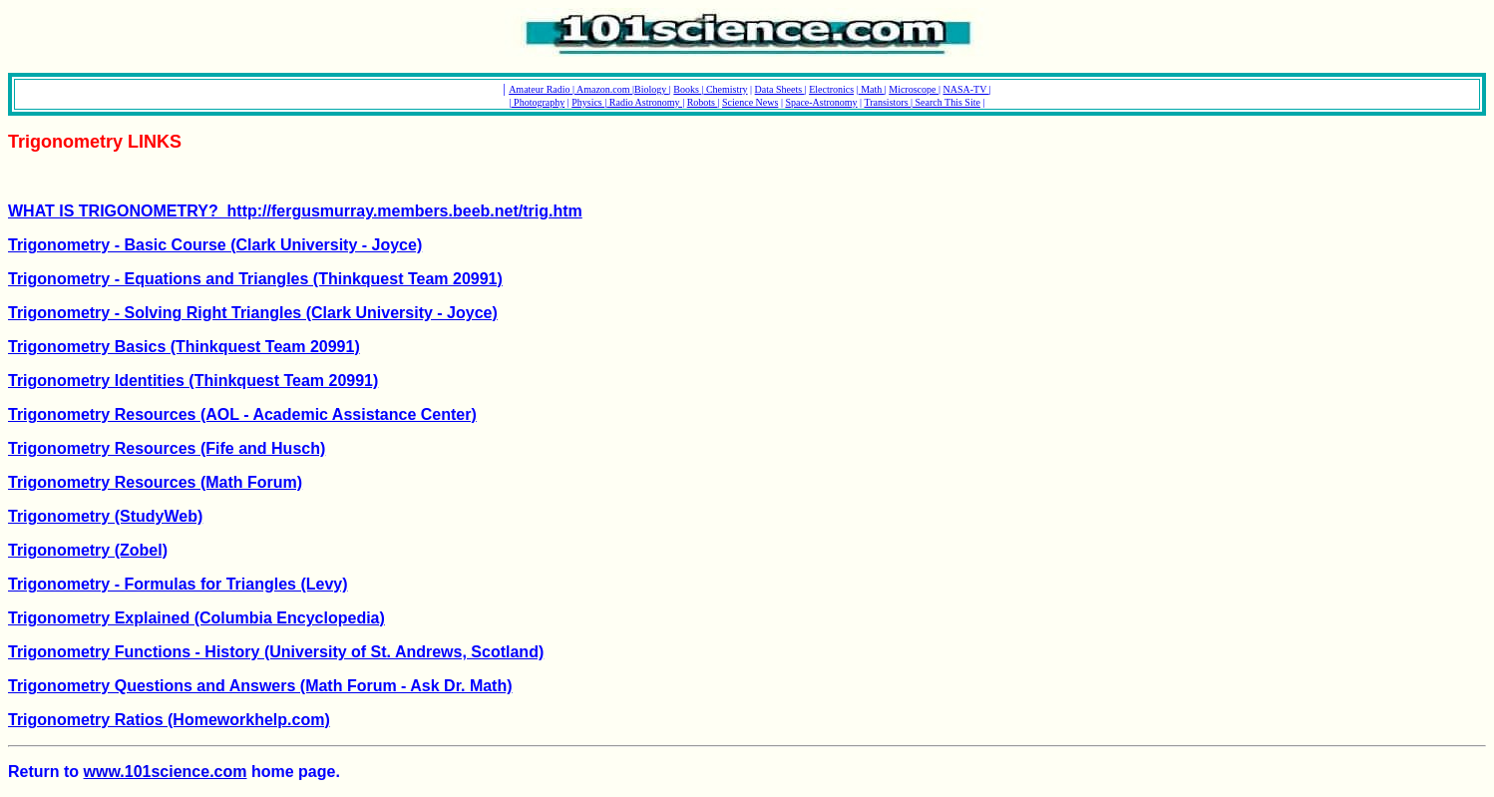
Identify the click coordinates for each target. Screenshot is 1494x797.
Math (872, 89)
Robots (702, 102)
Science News (750, 102)
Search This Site (946, 102)
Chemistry (725, 89)
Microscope (913, 89)
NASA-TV (965, 89)
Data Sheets (780, 89)
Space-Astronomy (821, 102)
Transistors (887, 102)
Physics (587, 102)
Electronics (831, 89)
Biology (651, 89)
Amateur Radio (540, 89)
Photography (538, 102)
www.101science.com (165, 771)
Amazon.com (603, 89)
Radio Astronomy (644, 102)
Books (687, 89)
